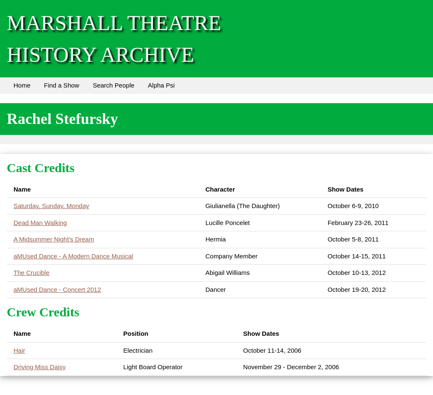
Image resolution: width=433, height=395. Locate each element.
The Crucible (31, 272)
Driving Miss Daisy (40, 366)
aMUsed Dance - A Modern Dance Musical (73, 256)
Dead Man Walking (40, 222)
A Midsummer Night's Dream (54, 239)
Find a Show (61, 85)
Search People (113, 85)
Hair (19, 350)
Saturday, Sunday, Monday (51, 205)
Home (22, 85)
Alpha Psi (161, 85)
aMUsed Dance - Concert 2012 (57, 289)
